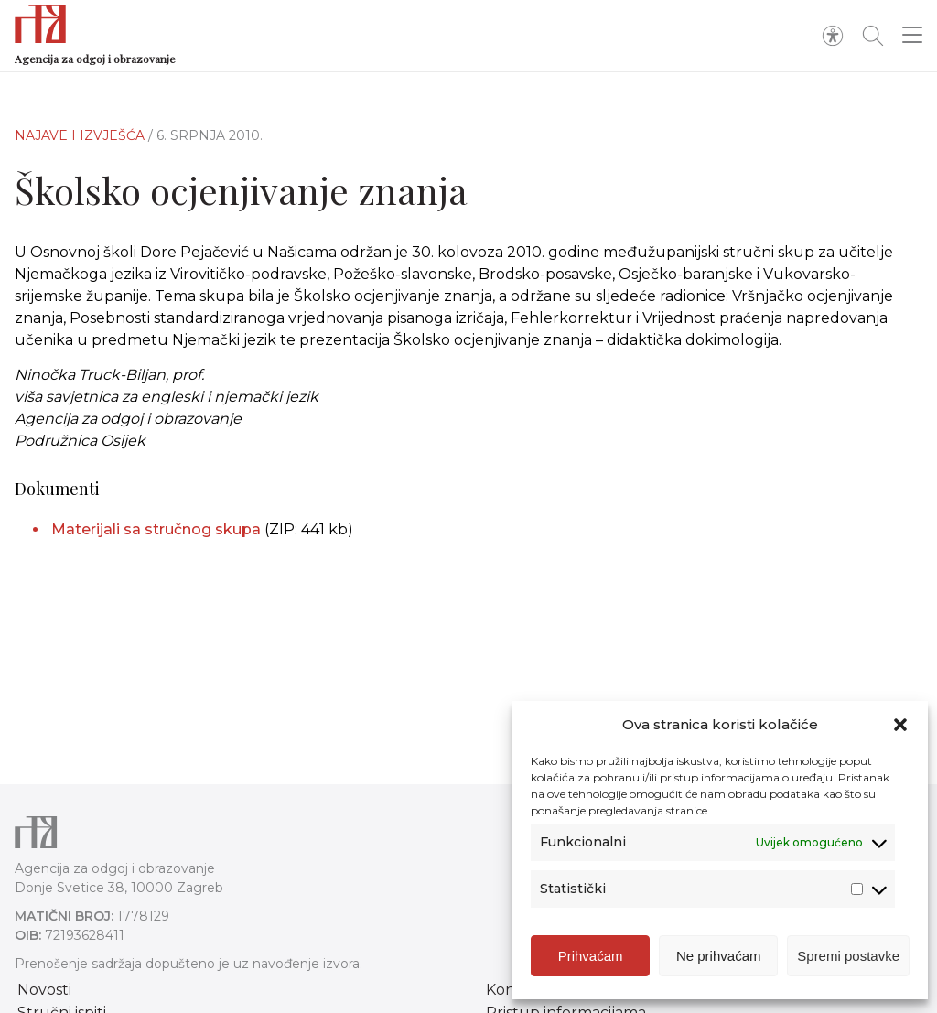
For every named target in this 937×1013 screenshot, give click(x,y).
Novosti (44, 989)
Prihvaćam (590, 956)
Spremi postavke (848, 956)
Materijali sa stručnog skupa (156, 529)
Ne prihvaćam (718, 956)
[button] (900, 725)
